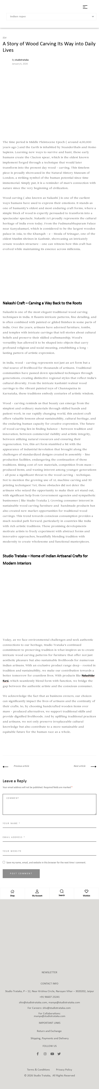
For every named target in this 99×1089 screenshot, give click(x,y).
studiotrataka (22, 60)
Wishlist (86, 896)
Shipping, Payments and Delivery (50, 1038)
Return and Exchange (49, 1031)
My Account (37, 896)
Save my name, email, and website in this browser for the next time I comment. (46, 862)
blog (4, 37)
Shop (12, 896)
